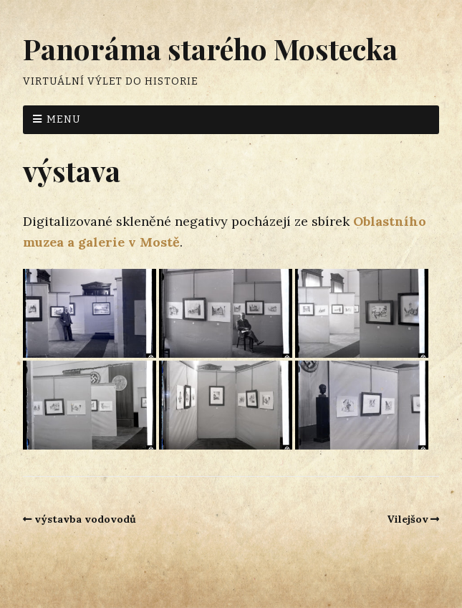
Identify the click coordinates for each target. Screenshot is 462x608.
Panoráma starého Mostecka (210, 48)
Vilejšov (407, 519)
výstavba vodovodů (85, 519)
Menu (64, 119)
